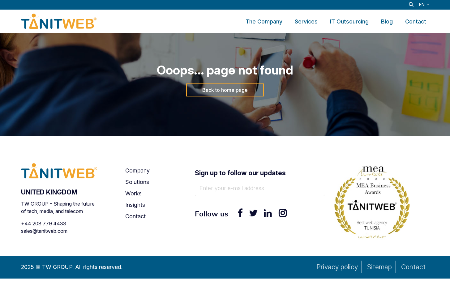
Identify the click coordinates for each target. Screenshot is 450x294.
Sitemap (379, 267)
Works (133, 193)
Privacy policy (337, 267)
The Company (264, 22)
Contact (415, 22)
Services (306, 22)
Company (137, 170)
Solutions (137, 182)
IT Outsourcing (349, 22)
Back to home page (225, 90)
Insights (135, 205)
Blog (387, 22)
